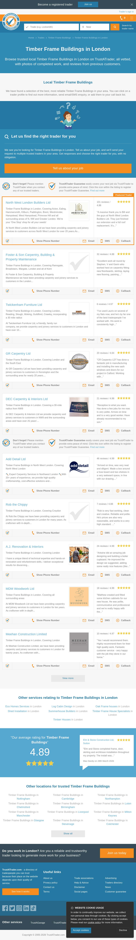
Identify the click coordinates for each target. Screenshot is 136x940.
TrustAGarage (38, 923)
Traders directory (113, 882)
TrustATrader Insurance (65, 923)
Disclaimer (79, 887)
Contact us (48, 887)
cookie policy (94, 922)
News (108, 887)
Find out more (97, 190)
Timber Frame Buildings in (112, 803)
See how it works (20, 891)
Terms (46, 891)
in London (23, 706)
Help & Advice (81, 882)
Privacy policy (50, 882)
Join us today (116, 853)
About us (47, 878)
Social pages (80, 891)
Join (88, 4)
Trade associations (84, 878)
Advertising (110, 878)
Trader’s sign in (126, 11)
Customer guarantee (115, 891)
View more (68, 678)
